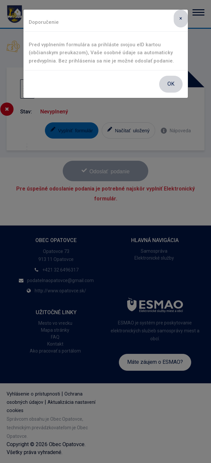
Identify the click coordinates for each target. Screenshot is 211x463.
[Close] (181, 18)
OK (170, 84)
